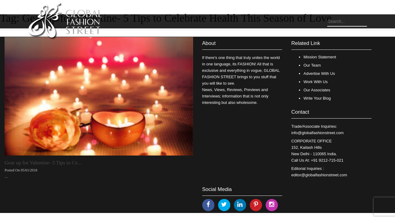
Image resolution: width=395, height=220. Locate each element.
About (209, 43)
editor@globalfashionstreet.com (319, 175)
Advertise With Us (319, 73)
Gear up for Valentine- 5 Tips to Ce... (43, 163)
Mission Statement (319, 57)
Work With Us (315, 81)
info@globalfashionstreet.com (317, 132)
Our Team (312, 65)
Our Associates (316, 90)
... (6, 176)
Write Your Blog (317, 98)
